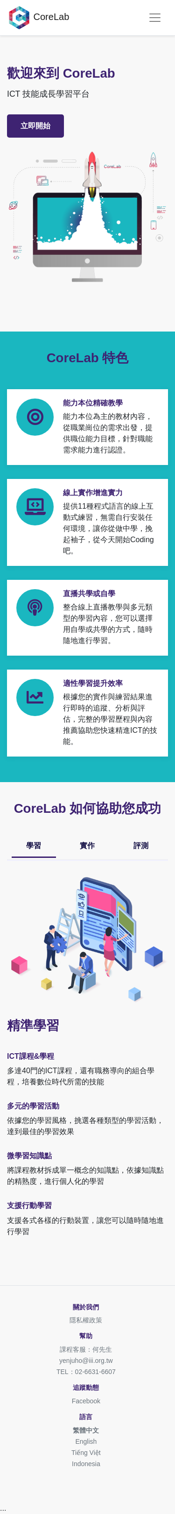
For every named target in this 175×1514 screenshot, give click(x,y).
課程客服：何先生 (86, 1349)
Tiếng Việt (86, 1452)
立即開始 (35, 126)
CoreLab (38, 17)
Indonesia (86, 1464)
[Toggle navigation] (155, 18)
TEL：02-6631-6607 (86, 1371)
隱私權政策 (86, 1320)
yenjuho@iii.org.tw (86, 1360)
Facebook (86, 1401)
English (86, 1441)
